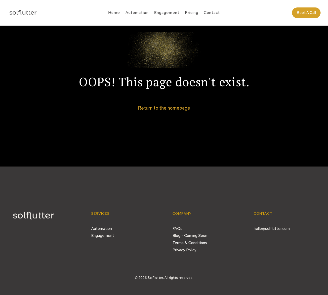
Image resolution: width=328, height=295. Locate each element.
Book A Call (306, 12)
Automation (137, 13)
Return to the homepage (164, 108)
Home (114, 13)
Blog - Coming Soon (189, 235)
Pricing (191, 13)
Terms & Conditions (189, 242)
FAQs (177, 228)
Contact (212, 13)
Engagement (166, 13)
